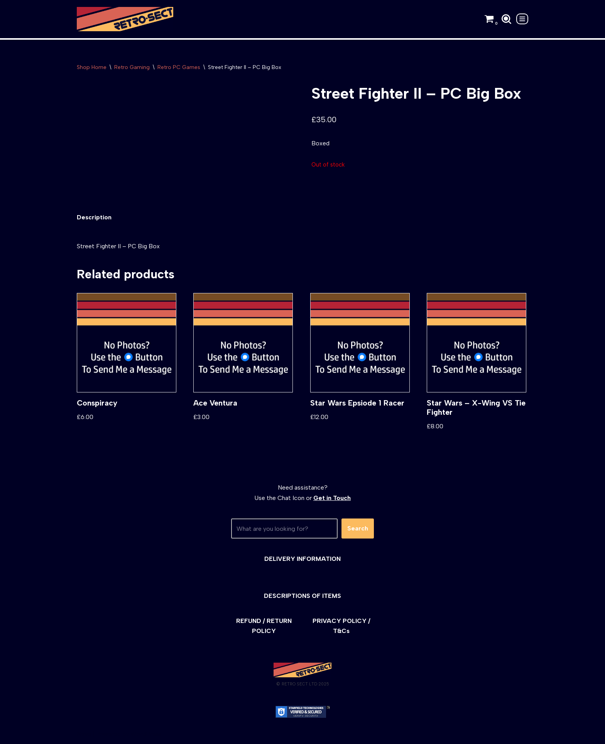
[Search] (506, 19)
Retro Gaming (132, 67)
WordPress (146, 734)
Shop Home (91, 67)
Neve (84, 734)
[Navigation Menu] (522, 18)
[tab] (94, 217)
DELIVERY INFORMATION (302, 559)
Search (357, 529)
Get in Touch (332, 498)
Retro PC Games (178, 67)
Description (94, 217)
